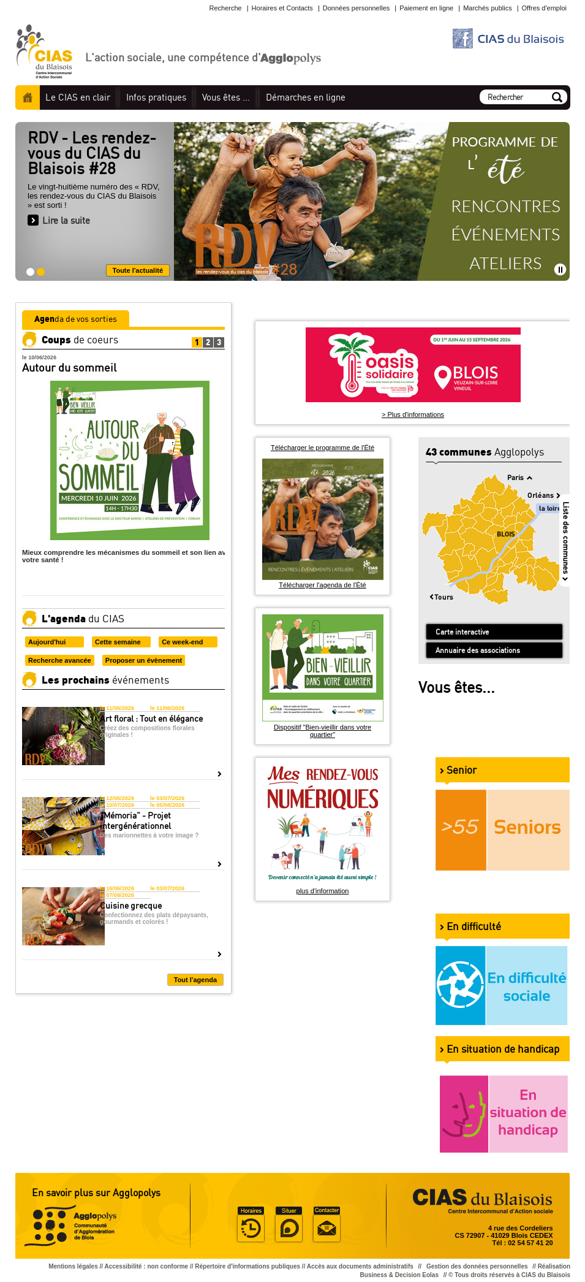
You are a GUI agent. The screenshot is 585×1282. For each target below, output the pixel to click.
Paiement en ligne (426, 8)
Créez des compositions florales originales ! (147, 731)
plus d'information (322, 891)
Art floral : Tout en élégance (151, 718)
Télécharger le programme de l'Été (322, 447)
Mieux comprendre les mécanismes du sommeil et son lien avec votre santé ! (127, 556)
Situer (288, 1225)
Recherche (225, 8)
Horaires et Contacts (282, 8)
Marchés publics (487, 8)
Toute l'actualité (138, 270)
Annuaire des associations (478, 650)
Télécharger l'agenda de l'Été (322, 585)
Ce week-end (182, 642)
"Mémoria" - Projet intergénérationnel (135, 820)
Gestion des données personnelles (477, 1266)
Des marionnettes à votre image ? (149, 835)
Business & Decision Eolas (399, 1275)
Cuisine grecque (131, 905)
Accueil (27, 97)
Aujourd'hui (47, 642)
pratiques (156, 97)
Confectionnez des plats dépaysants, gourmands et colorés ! (154, 918)
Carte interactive (462, 631)
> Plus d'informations (413, 414)
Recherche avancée (59, 660)
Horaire (250, 1225)
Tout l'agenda (195, 979)
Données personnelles (356, 8)
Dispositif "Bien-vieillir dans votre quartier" (322, 730)
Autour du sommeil (69, 368)
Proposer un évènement (143, 660)
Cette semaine (118, 642)
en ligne (305, 97)
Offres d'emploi (544, 8)
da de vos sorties (75, 318)
